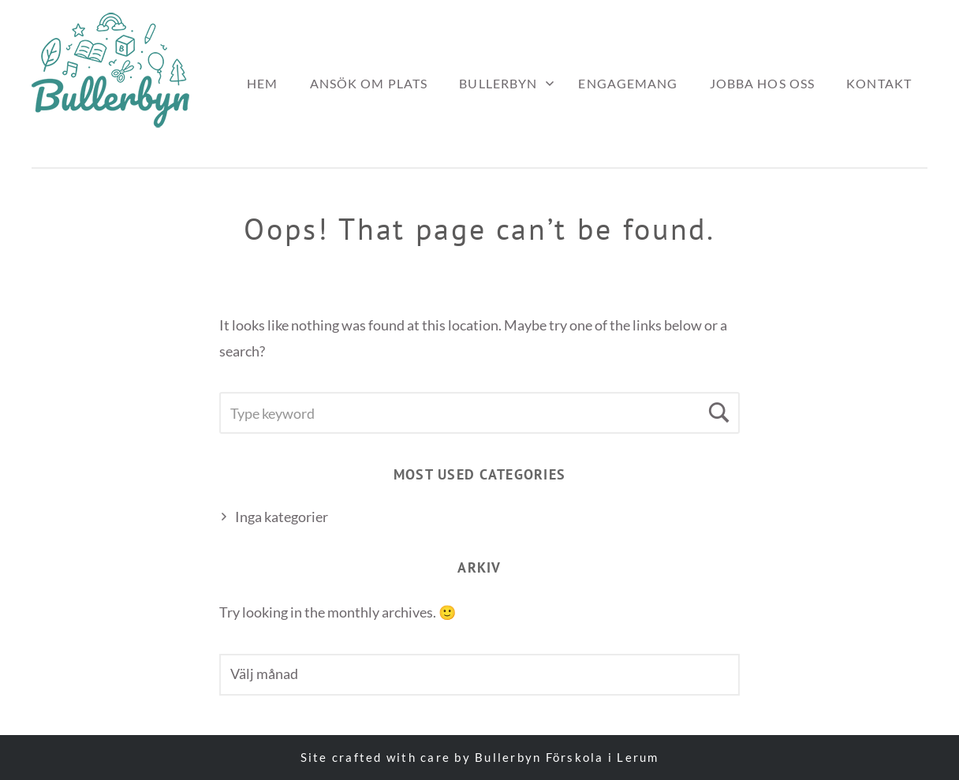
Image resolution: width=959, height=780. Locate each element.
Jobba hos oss (762, 83)
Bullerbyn (498, 83)
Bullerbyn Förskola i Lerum (567, 757)
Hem (262, 83)
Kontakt (879, 83)
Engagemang (627, 83)
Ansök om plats (369, 83)
